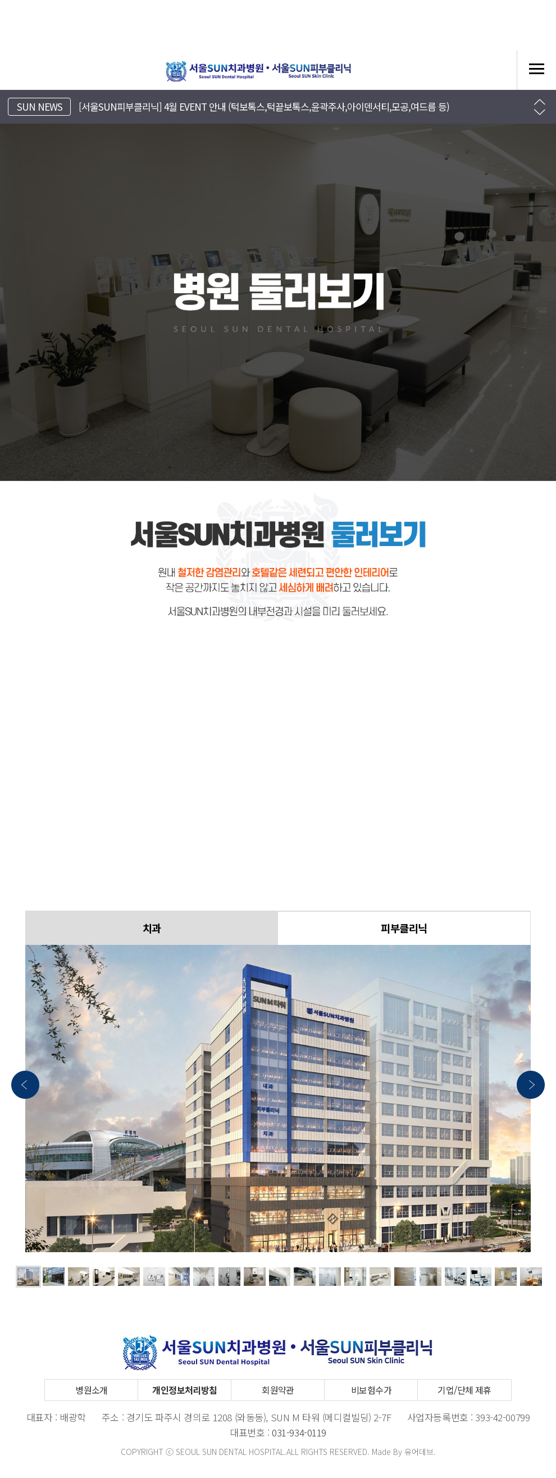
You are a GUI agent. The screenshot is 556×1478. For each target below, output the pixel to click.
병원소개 (91, 1390)
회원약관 (278, 1390)
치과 (152, 927)
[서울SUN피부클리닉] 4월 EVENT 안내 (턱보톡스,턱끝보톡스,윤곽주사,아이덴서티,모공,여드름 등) (264, 106)
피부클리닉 (404, 927)
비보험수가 (371, 1390)
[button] (540, 102)
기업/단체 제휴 (464, 1390)
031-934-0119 (299, 1432)
